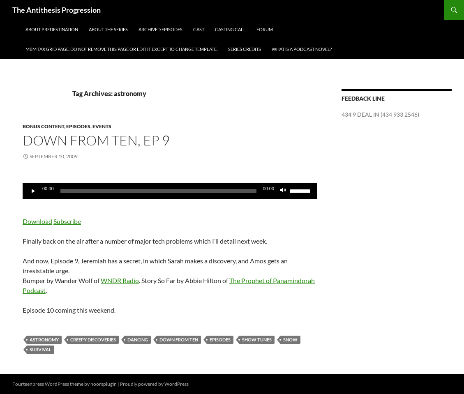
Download (37, 221)
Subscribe (67, 221)
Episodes (78, 126)
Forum (264, 29)
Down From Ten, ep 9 (96, 140)
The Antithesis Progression (56, 9)
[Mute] (283, 191)
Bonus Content (43, 126)
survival (40, 349)
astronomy (44, 339)
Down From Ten (178, 339)
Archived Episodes (160, 29)
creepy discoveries (93, 339)
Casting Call (230, 29)
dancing (137, 339)
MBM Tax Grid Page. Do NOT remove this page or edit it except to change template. (121, 49)
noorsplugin (103, 384)
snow (290, 339)
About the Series (108, 29)
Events (101, 126)
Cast (198, 29)
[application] (170, 191)
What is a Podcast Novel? (302, 49)
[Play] (33, 191)
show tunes (257, 339)
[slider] (158, 191)
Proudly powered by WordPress (154, 384)
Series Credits (244, 49)
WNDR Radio (120, 280)
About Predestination (51, 29)
